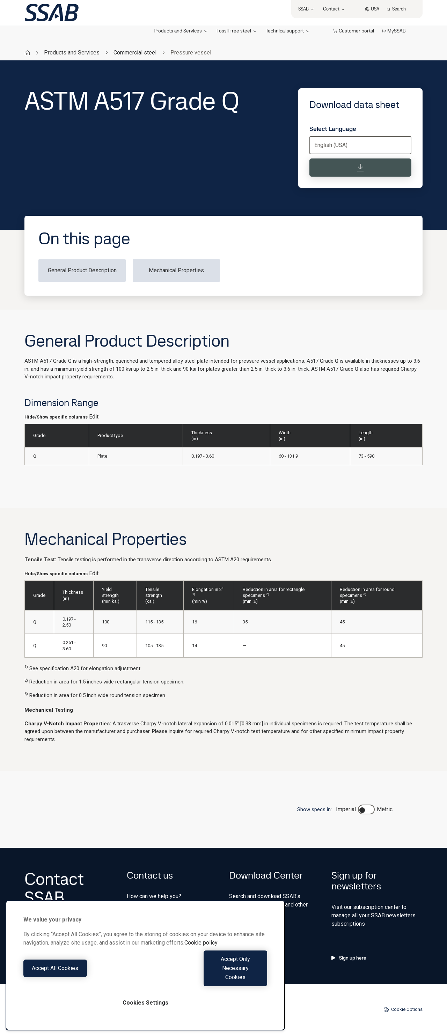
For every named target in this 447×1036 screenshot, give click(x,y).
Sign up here (348, 958)
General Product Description (82, 270)
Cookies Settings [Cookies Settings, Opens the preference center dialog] (145, 1002)
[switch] (366, 809)
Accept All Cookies (82, 977)
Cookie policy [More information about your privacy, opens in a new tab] (201, 960)
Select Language (332, 129)
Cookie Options (403, 1009)
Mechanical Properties (176, 270)
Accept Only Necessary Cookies (208, 977)
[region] (145, 974)
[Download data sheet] (360, 167)
